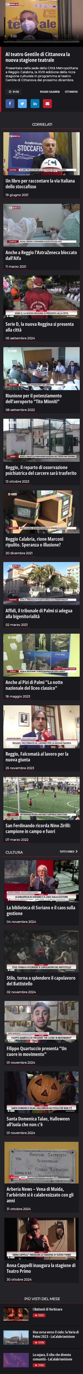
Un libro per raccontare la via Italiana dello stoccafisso (40, 183)
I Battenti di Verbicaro (47, 1309)
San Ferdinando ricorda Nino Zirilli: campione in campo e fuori (38, 828)
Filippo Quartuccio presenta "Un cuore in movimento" (37, 1051)
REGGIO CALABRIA (50, 92)
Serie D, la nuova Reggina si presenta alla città (40, 326)
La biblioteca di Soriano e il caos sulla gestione (41, 910)
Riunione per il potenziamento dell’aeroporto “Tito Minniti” (34, 398)
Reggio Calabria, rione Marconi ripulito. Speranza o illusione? (34, 541)
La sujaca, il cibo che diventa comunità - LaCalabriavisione (52, 1357)
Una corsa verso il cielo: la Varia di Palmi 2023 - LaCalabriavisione (56, 1334)
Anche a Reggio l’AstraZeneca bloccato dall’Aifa (41, 255)
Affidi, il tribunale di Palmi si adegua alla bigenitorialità (39, 613)
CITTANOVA (71, 92)
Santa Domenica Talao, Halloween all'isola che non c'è (38, 1121)
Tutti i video (69, 851)
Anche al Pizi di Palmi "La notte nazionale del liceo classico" (34, 685)
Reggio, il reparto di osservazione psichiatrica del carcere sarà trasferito (41, 470)
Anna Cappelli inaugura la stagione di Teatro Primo (41, 1268)
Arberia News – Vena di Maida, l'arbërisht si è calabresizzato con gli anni (40, 1194)
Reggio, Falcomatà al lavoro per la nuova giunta (37, 756)
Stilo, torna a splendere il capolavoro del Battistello (41, 980)
